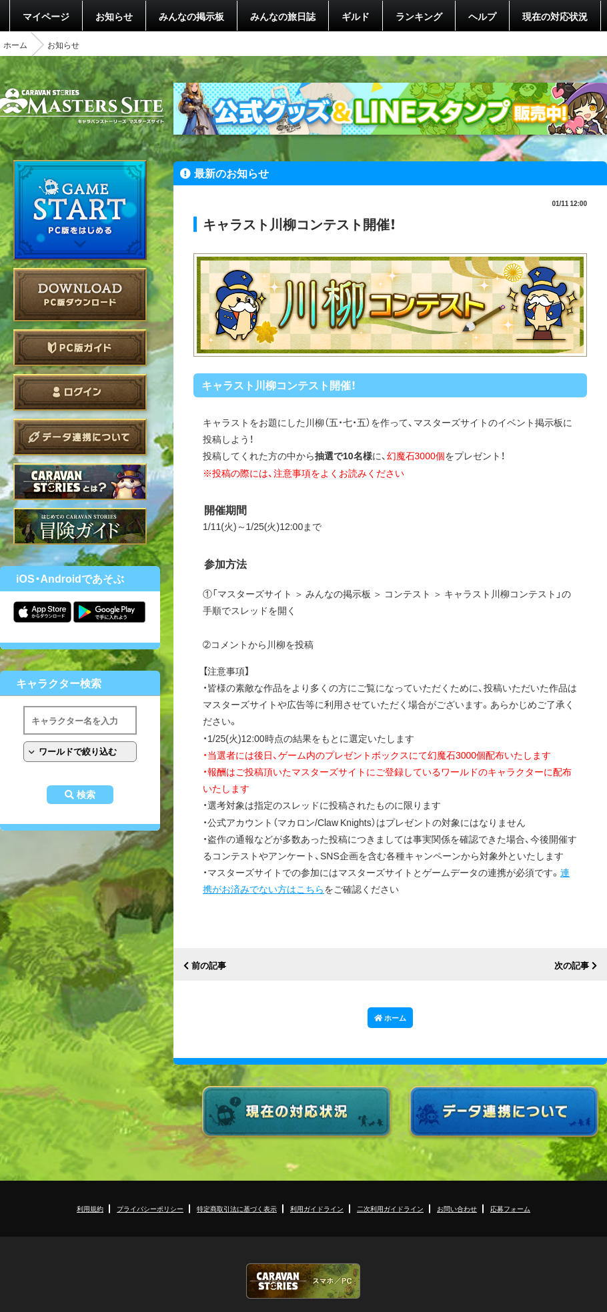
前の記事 (208, 965)
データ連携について (80, 437)
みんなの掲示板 (191, 16)
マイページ (46, 16)
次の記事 (571, 965)
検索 (86, 794)
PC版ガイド (80, 347)
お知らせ (114, 16)
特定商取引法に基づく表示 (237, 1208)
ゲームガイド (80, 526)
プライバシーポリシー (150, 1208)
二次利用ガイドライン (390, 1208)
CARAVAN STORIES (303, 1281)
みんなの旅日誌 (283, 16)
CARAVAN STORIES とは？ (80, 481)
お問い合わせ (457, 1208)
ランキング (419, 16)
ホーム (15, 45)
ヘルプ (482, 16)
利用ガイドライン (317, 1208)
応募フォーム (510, 1208)
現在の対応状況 (555, 16)
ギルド (356, 16)
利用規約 (90, 1208)
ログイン (80, 392)
